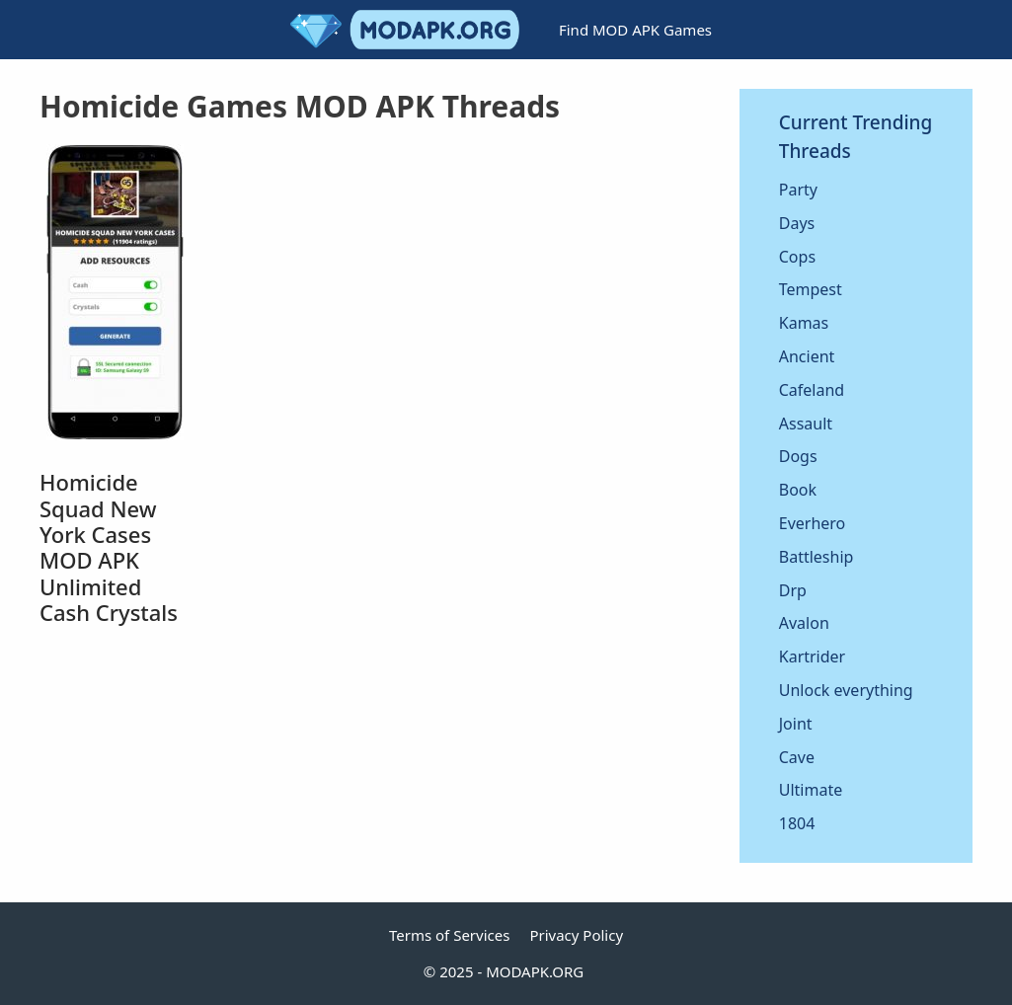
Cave (797, 757)
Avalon (804, 623)
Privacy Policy (576, 935)
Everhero (812, 523)
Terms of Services (449, 935)
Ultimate (810, 790)
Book (798, 490)
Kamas (803, 323)
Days (797, 223)
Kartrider (812, 656)
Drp (793, 590)
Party (798, 189)
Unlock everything (846, 690)
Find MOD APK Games (635, 29)
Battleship (816, 557)
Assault (805, 423)
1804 (797, 823)
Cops (797, 257)
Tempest (810, 289)
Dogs (798, 456)
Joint (796, 723)
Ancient (807, 356)
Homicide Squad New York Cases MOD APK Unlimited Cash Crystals (108, 547)
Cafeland (811, 390)
